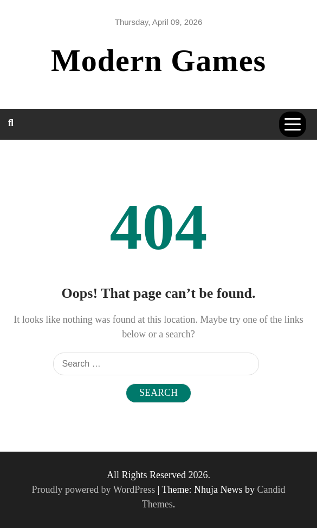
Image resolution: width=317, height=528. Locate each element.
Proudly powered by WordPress (95, 489)
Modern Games (158, 60)
